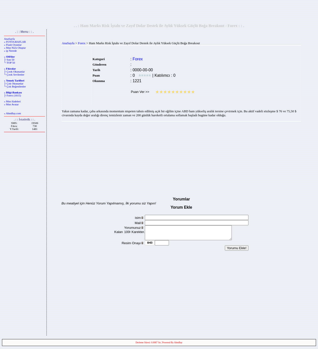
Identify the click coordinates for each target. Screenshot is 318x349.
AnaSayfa (9, 38)
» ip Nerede (10, 50)
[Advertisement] (159, 11)
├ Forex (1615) (12, 95)
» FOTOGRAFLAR (15, 41)
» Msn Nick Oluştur (15, 47)
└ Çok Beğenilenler (15, 86)
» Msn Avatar (11, 104)
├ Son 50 (9, 59)
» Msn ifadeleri (12, 101)
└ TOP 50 (9, 62)
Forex (81, 43)
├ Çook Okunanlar (14, 71)
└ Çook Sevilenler (14, 74)
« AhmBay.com (12, 113)
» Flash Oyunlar (13, 44)
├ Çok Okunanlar (13, 83)
